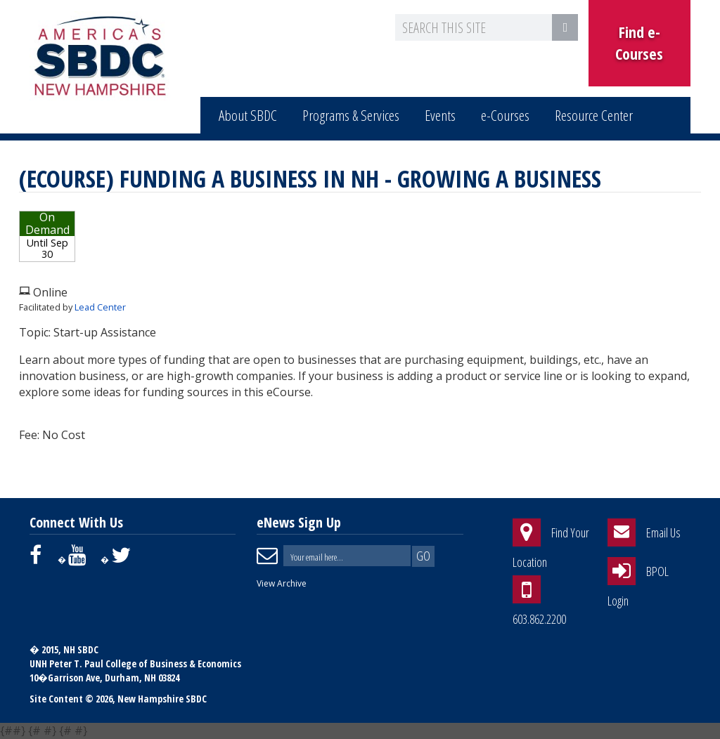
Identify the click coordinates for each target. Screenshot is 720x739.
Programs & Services (350, 115)
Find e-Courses (639, 42)
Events (440, 115)
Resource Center (594, 115)
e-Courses (505, 115)
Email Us (663, 533)
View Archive (282, 583)
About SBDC (248, 115)
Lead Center (100, 307)
